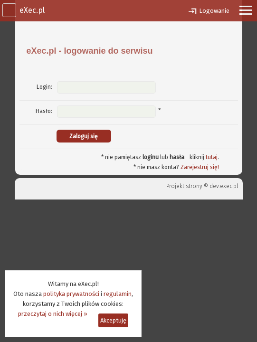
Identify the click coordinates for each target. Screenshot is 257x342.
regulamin (118, 293)
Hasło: (44, 111)
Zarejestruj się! (200, 167)
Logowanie (214, 10)
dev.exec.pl (223, 186)
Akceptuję (113, 320)
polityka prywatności (71, 293)
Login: (44, 87)
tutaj (212, 157)
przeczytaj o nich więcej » (52, 313)
